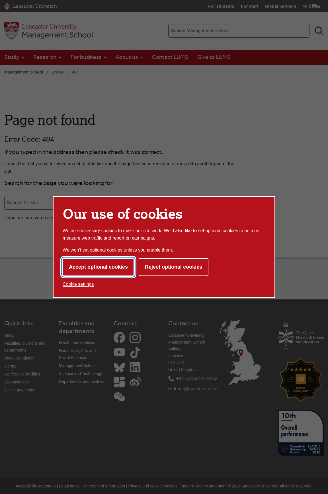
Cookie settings (78, 284)
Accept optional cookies (98, 267)
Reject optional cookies (173, 267)
